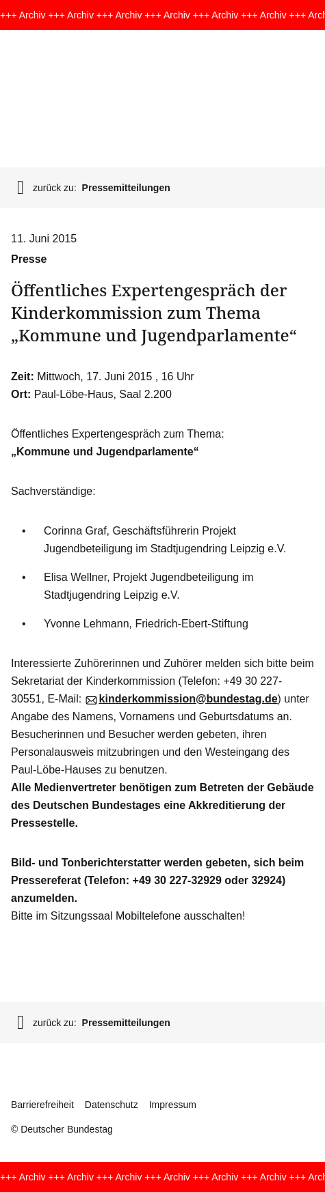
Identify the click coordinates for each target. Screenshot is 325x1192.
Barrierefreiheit (42, 1104)
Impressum (172, 1104)
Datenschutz (111, 1104)
